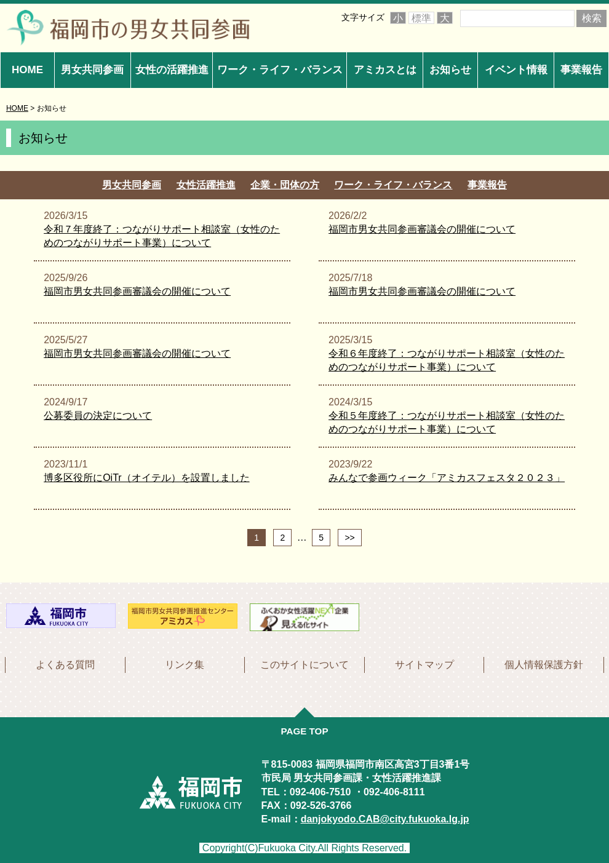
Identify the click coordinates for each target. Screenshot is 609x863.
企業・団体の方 (284, 185)
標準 (421, 18)
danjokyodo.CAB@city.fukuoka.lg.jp (385, 817)
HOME (27, 70)
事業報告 (581, 70)
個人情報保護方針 (543, 663)
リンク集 (184, 663)
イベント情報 (516, 70)
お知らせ (450, 70)
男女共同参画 (92, 70)
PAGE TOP (304, 729)
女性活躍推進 (206, 185)
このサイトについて (304, 663)
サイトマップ (424, 663)
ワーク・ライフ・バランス (280, 70)
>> (349, 538)
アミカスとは (385, 70)
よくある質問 (65, 663)
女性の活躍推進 (172, 70)
